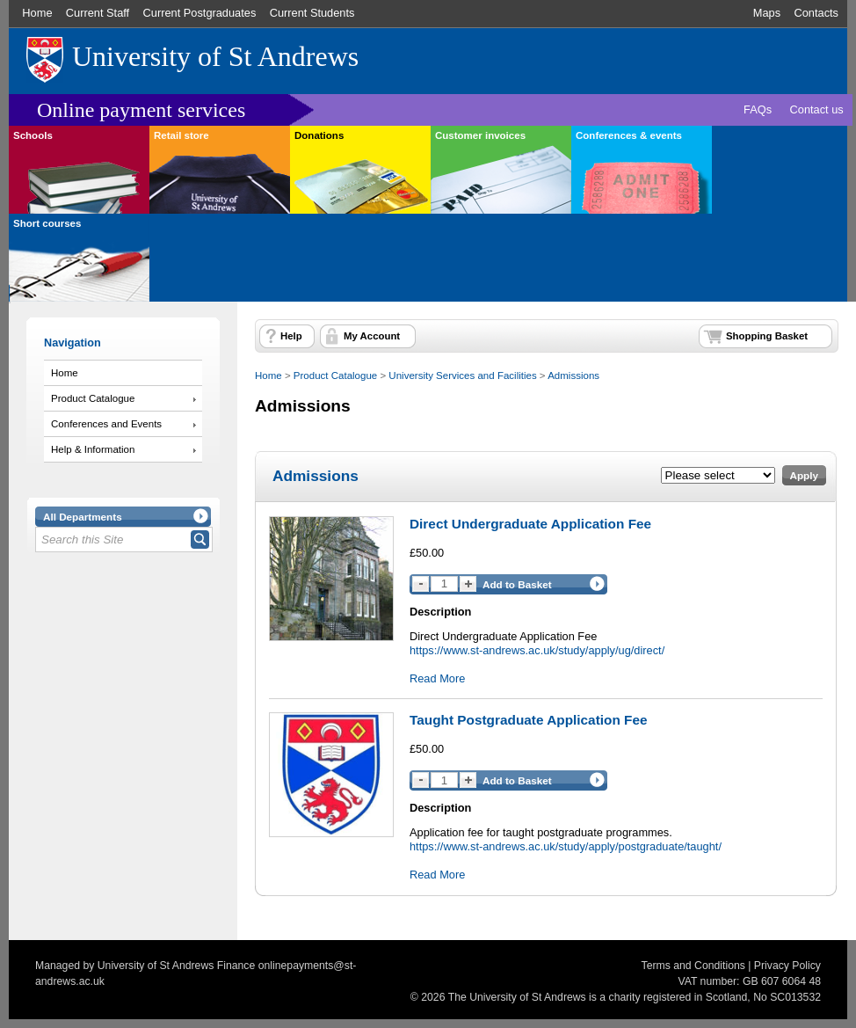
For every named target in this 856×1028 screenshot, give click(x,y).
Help (291, 336)
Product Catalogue (92, 398)
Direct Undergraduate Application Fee (530, 523)
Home (37, 12)
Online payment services (141, 109)
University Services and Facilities (462, 375)
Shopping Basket (767, 336)
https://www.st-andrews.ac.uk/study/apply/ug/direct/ (537, 650)
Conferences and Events (106, 424)
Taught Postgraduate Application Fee (529, 719)
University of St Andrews (215, 56)
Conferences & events (629, 135)
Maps (766, 12)
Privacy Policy (787, 965)
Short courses (47, 223)
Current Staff (97, 12)
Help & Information (92, 449)
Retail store (181, 135)
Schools (33, 135)
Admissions (573, 375)
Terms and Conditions (693, 965)
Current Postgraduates (200, 12)
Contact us (817, 109)
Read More (437, 678)
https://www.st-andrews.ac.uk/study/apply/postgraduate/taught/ (566, 846)
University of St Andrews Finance (177, 965)
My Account (372, 336)
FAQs (758, 109)
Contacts (816, 12)
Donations (319, 135)
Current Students (312, 12)
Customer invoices (480, 135)
